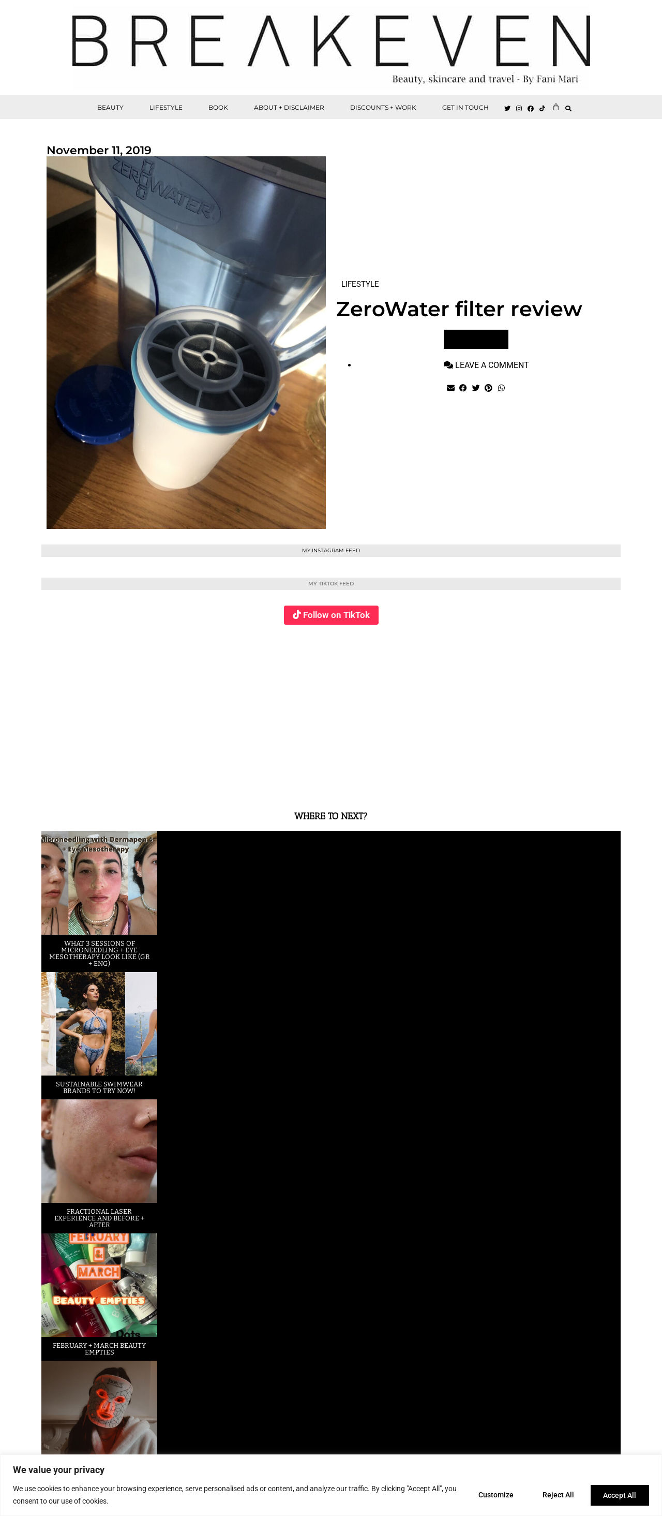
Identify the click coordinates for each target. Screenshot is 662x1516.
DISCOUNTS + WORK (383, 107)
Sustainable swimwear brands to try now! (99, 1087)
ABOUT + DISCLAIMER (289, 107)
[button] (569, 108)
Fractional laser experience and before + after (99, 1218)
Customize (488, 1495)
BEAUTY (110, 107)
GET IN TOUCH (465, 107)
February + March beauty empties (99, 1349)
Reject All (554, 1495)
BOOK (218, 107)
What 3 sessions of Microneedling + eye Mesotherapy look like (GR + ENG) (99, 953)
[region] (331, 1485)
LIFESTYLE (166, 107)
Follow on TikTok (336, 615)
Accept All (618, 1495)
